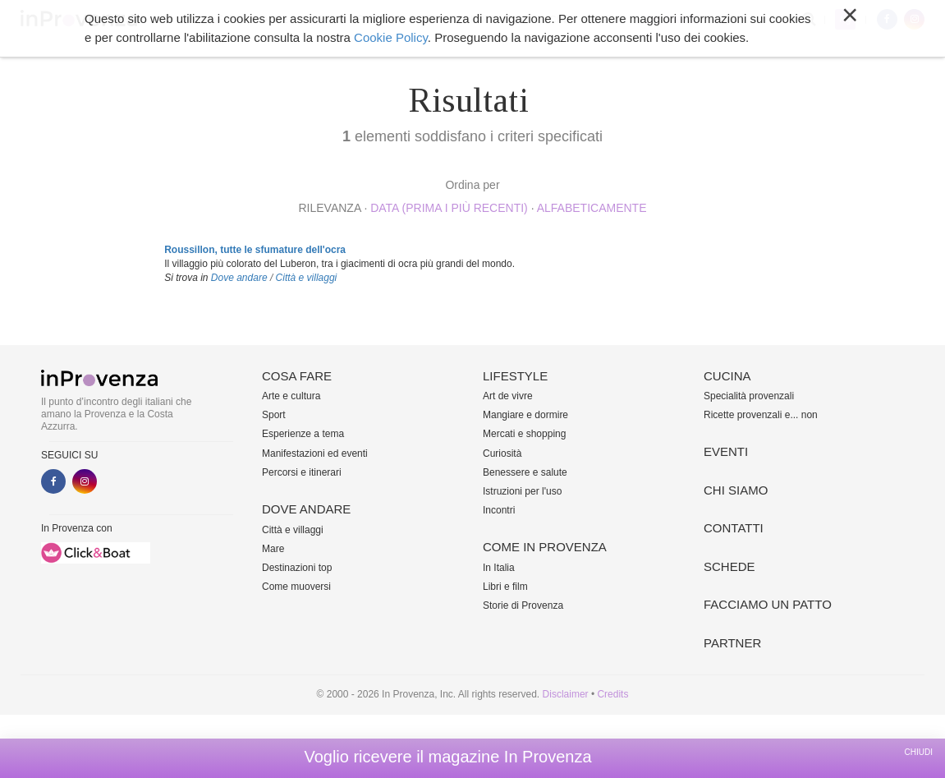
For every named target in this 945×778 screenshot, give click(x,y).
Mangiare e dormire (525, 415)
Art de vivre (508, 396)
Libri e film (505, 586)
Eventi (608, 19)
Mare (273, 549)
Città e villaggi (306, 277)
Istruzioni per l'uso (522, 491)
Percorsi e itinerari (302, 472)
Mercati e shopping (524, 434)
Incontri (499, 510)
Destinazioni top (297, 567)
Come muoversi (296, 586)
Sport (274, 415)
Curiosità (502, 453)
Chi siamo (669, 19)
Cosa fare (215, 19)
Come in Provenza (468, 19)
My (845, 19)
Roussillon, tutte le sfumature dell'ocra (255, 249)
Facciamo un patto (768, 604)
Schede (729, 566)
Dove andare (296, 19)
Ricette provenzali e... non (761, 415)
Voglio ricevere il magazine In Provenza (447, 757)
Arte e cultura (291, 396)
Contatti (734, 528)
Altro (729, 19)
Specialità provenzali (749, 396)
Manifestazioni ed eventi (315, 453)
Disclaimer (566, 694)
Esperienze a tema (303, 434)
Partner (732, 643)
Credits (612, 694)
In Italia (499, 567)
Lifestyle (375, 19)
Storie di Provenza (523, 605)
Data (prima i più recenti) (449, 207)
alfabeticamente (592, 207)
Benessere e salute (525, 472)
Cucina (554, 19)
